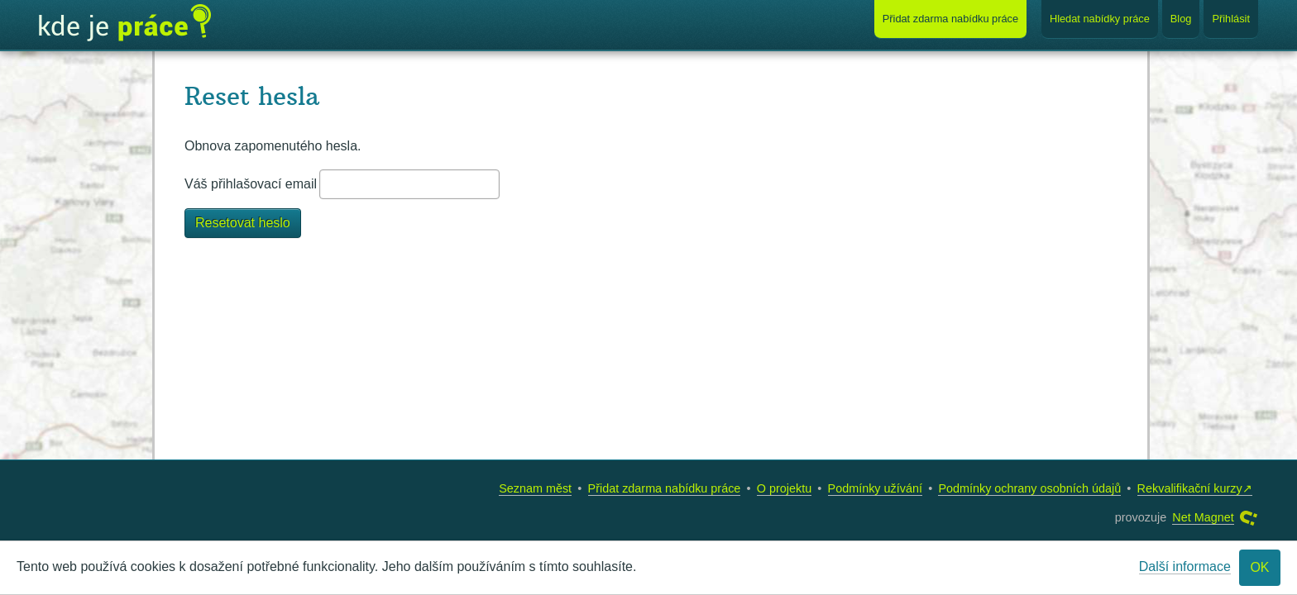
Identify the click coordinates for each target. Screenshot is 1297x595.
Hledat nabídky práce (1100, 18)
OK (1259, 567)
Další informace (1185, 566)
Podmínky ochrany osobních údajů (1029, 488)
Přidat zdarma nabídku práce (664, 488)
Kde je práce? (125, 23)
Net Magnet (1202, 517)
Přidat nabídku (950, 18)
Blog (1181, 18)
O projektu (784, 488)
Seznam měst (535, 488)
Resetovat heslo (242, 223)
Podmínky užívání (875, 488)
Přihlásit (1231, 18)
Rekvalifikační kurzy (1189, 488)
